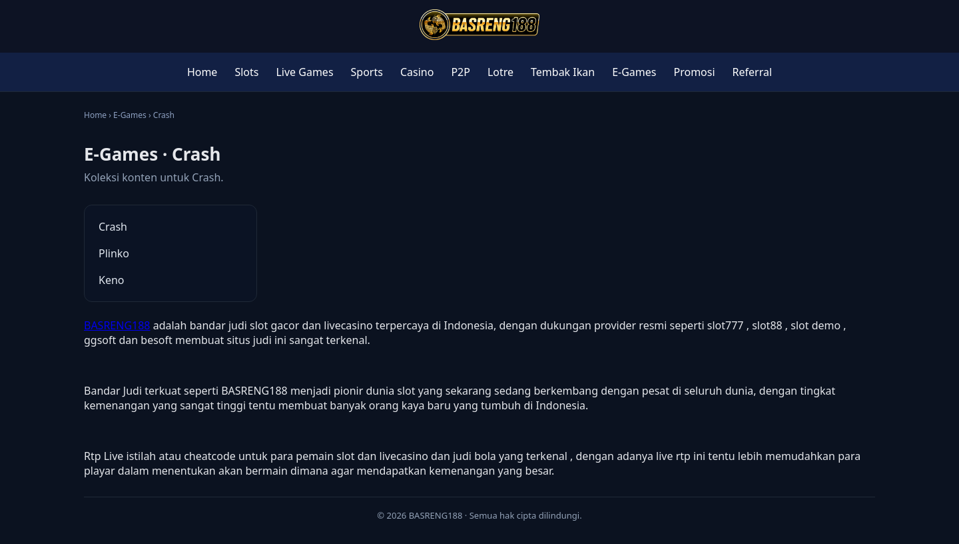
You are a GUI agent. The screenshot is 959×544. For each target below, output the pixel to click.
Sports (367, 72)
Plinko (114, 253)
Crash (113, 226)
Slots (246, 72)
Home (202, 72)
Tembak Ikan (563, 72)
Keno (112, 280)
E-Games (634, 72)
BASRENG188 (117, 325)
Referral (753, 72)
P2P (460, 72)
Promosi (694, 72)
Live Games (304, 72)
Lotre (500, 72)
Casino (417, 72)
